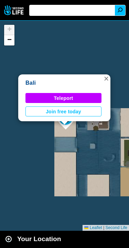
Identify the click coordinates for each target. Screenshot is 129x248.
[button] (106, 78)
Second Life (14, 10)
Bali (30, 83)
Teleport (63, 98)
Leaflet (93, 227)
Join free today (63, 111)
